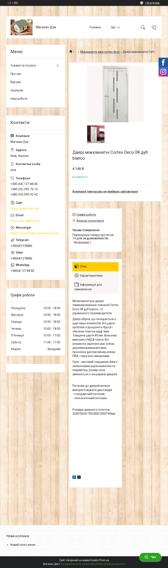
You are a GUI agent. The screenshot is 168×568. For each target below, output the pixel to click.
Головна (95, 27)
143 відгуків (152, 2)
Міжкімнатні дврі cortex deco (100, 51)
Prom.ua (104, 560)
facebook (16, 90)
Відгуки (15, 82)
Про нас (15, 74)
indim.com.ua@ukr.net (25, 221)
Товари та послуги (23, 65)
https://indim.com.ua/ (24, 208)
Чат (150, 557)
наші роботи (18, 98)
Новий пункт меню (22, 544)
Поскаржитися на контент (75, 564)
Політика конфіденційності (109, 564)
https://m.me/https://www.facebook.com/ (35, 233)
